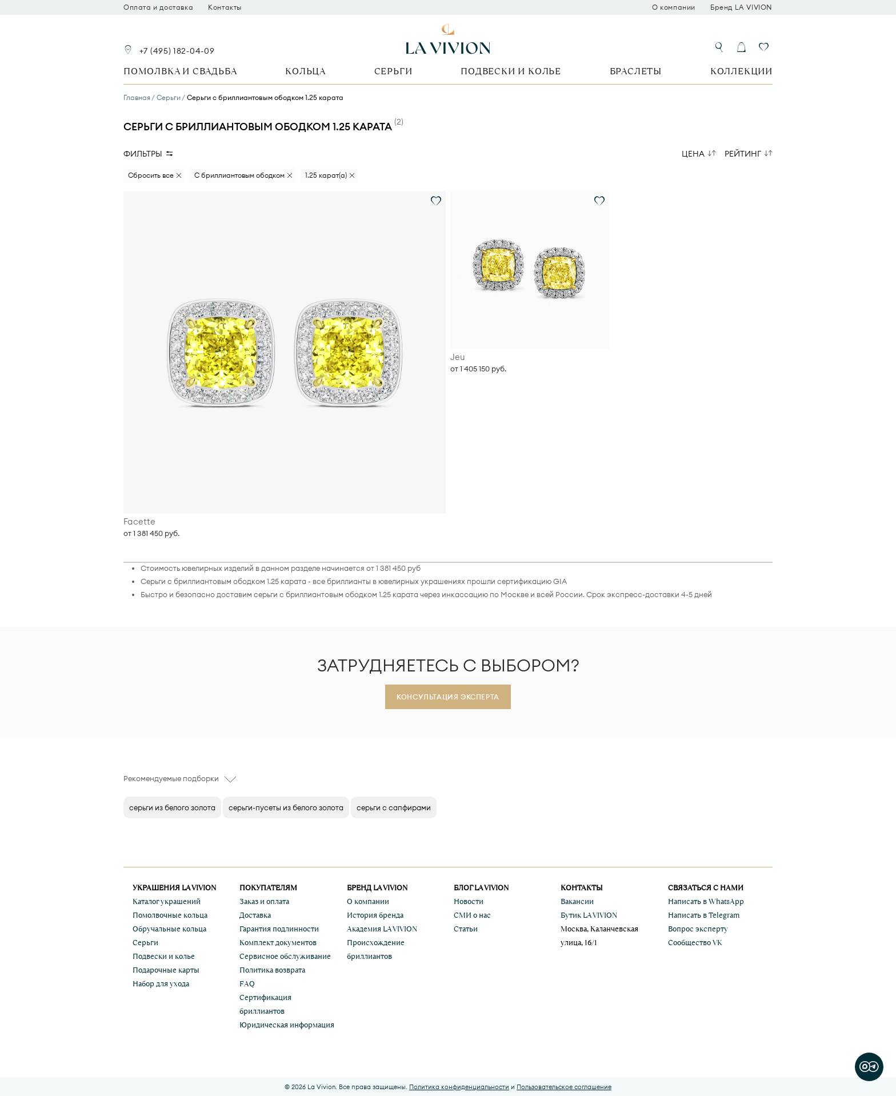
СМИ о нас (472, 915)
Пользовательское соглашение (564, 1087)
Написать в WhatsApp (706, 901)
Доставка (255, 915)
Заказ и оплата (264, 901)
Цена (693, 154)
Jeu (457, 357)
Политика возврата (272, 970)
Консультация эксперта (448, 697)
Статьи (466, 928)
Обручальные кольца (169, 928)
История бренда (375, 915)
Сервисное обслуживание (285, 956)
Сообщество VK (695, 942)
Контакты (225, 7)
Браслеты (636, 71)
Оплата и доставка (158, 7)
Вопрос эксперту (698, 928)
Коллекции (741, 71)
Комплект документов (278, 942)
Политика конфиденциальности (459, 1087)
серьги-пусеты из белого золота (286, 807)
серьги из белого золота (172, 807)
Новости (468, 901)
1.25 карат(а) (326, 175)
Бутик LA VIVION (589, 915)
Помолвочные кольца (170, 915)
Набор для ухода (161, 983)
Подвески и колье (511, 71)
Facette (139, 522)
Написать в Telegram (703, 915)
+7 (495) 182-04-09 (177, 51)
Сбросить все (151, 175)
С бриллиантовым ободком (239, 175)
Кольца (305, 71)
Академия (382, 928)
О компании (673, 7)
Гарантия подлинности (279, 928)
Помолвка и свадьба (180, 71)
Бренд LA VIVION (741, 7)
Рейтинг (743, 154)
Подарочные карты (166, 970)
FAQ (247, 983)
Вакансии (577, 901)
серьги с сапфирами (394, 807)
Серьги (393, 71)
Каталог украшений (167, 901)
